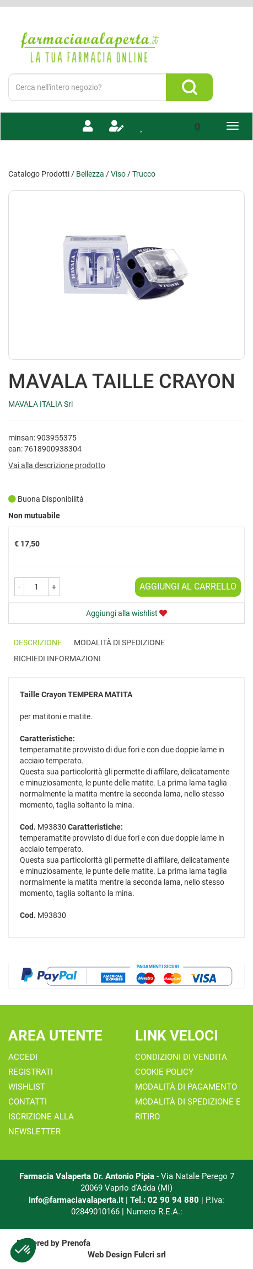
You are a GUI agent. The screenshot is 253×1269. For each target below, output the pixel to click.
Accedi (22, 1057)
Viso (118, 173)
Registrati (30, 1072)
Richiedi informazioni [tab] (57, 658)
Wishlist (26, 1087)
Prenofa (76, 1243)
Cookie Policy (164, 1072)
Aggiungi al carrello (187, 586)
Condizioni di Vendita (181, 1057)
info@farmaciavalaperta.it (76, 1200)
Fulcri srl (150, 1255)
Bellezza (90, 173)
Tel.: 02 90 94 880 (165, 1200)
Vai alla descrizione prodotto (56, 465)
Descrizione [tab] (38, 642)
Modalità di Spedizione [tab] (119, 642)
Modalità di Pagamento (186, 1087)
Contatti (27, 1102)
